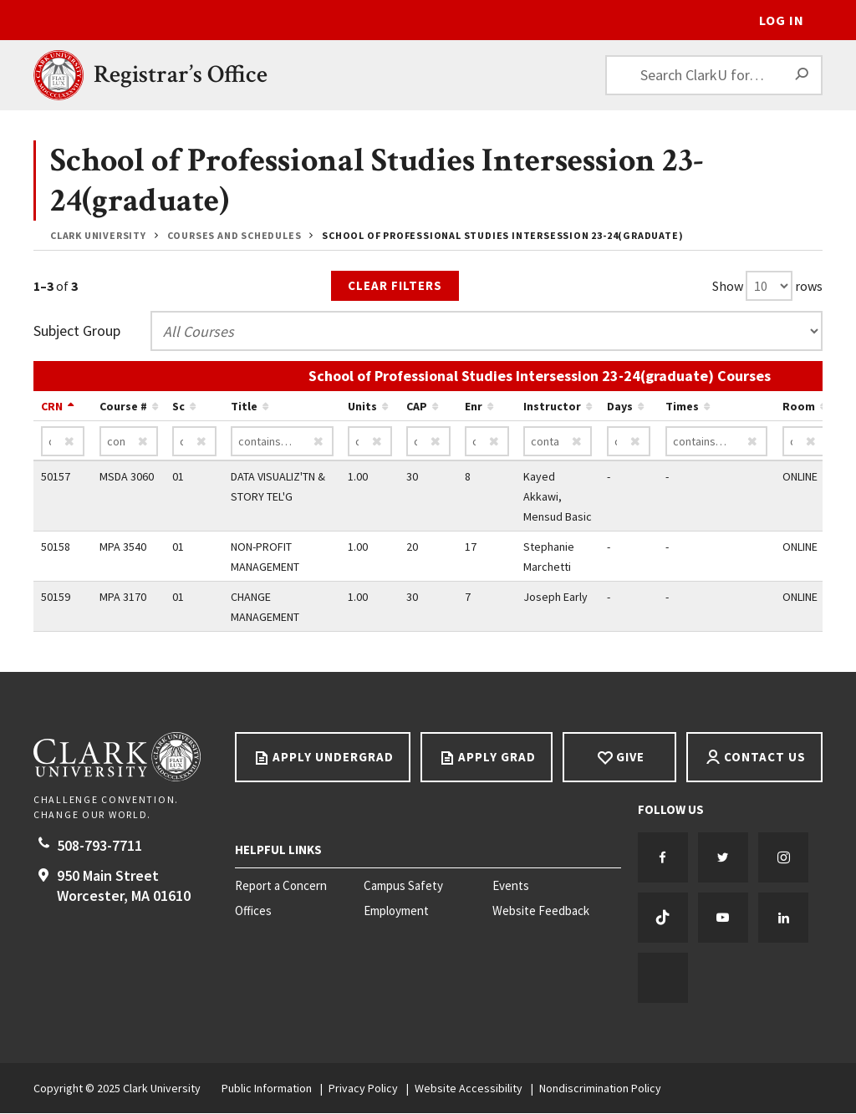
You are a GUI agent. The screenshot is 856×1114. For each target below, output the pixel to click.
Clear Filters (395, 285)
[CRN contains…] (63, 442)
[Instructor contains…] (557, 442)
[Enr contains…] (487, 442)
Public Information (267, 1088)
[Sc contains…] (194, 442)
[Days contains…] (629, 442)
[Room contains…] (804, 442)
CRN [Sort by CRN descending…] (52, 407)
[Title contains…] (282, 442)
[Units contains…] (370, 442)
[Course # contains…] (128, 442)
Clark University (98, 235)
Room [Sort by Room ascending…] (798, 407)
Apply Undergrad (333, 758)
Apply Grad (497, 758)
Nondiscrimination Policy (600, 1088)
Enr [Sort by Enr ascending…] (473, 407)
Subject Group (76, 331)
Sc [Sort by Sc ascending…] (178, 407)
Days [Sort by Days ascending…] (620, 407)
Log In (781, 20)
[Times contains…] (716, 442)
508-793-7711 (99, 846)
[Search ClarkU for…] (714, 75)
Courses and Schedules (234, 235)
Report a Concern (281, 886)
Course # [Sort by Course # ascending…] (123, 407)
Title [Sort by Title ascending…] (244, 407)
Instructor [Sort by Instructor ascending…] (552, 407)
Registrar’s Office (181, 74)
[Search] (802, 75)
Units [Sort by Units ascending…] (362, 407)
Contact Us (765, 758)
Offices (253, 911)
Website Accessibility (468, 1088)
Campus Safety (403, 886)
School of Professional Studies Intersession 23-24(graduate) (502, 235)
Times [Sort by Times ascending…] (682, 407)
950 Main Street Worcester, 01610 (124, 886)
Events (510, 886)
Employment (396, 911)
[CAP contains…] (428, 442)
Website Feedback (540, 911)
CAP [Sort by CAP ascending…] (416, 407)
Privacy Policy (363, 1088)
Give (630, 758)
